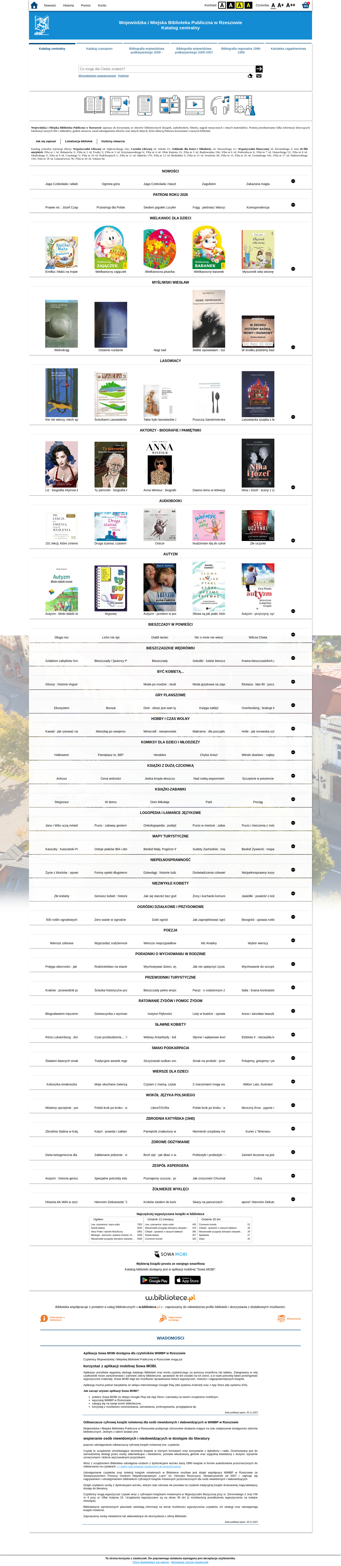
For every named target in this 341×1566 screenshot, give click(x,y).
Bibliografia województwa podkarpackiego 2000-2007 (194, 50)
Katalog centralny (52, 48)
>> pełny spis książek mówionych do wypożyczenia (149, 1466)
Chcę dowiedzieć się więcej (151, 1562)
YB (239, 5)
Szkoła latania (98, 1228)
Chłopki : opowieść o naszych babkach (164, 1231)
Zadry (202, 1239)
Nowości (50, 5)
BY (248, 5)
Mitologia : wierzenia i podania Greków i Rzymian (115, 1235)
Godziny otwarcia (113, 141)
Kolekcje (123, 75)
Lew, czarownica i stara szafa (105, 1224)
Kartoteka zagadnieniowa (288, 48)
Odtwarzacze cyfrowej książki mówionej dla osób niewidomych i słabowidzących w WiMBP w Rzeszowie (160, 1422)
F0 (273, 5)
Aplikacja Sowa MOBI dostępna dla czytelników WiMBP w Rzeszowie (134, 1353)
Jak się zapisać (46, 141)
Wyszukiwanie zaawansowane (97, 75)
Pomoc (86, 5)
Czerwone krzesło (153, 1239)
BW (231, 5)
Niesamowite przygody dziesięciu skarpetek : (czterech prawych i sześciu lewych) (130, 1239)
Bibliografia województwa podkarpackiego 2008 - (146, 50)
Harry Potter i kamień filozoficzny (107, 1231)
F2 (291, 5)
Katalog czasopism (99, 48)
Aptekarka (204, 1235)
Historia (68, 5)
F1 (281, 5)
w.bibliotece (149, 1307)
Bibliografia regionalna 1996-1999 (241, 50)
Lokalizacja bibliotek (79, 141)
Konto (102, 5)
